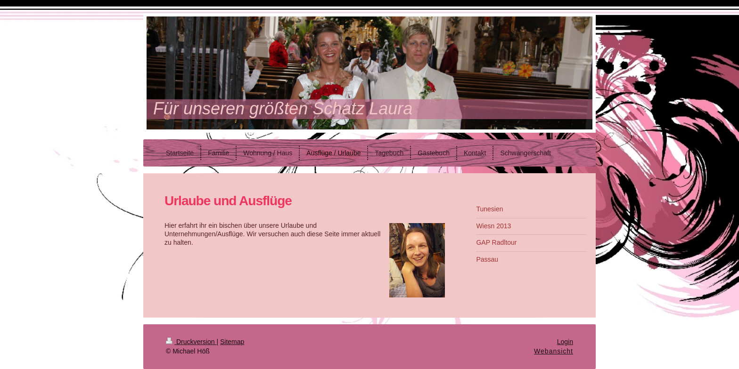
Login (565, 341)
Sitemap (232, 341)
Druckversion (191, 341)
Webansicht (553, 351)
